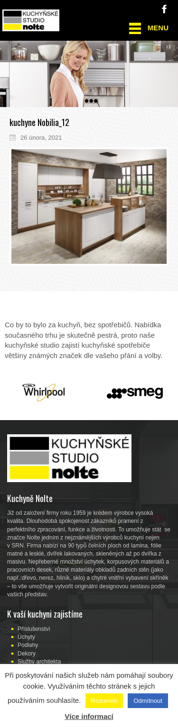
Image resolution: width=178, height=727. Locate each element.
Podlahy (28, 645)
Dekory (27, 653)
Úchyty (26, 637)
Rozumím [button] (104, 700)
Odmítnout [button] (147, 700)
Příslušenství (34, 629)
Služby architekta (39, 661)
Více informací (89, 716)
